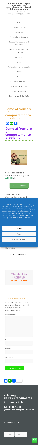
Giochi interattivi (19, 91)
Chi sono (19, 32)
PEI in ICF (19, 57)
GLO (19, 62)
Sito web (9, 357)
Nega (19, 234)
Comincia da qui (19, 27)
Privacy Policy (19, 244)
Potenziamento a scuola (19, 67)
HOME (19, 22)
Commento (10, 315)
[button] (35, 200)
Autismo (19, 72)
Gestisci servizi (18, 223)
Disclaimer (21, 434)
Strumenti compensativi (19, 81)
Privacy (9, 434)
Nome (8, 340)
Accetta (18, 228)
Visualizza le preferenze (19, 239)
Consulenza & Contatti (19, 96)
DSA (19, 76)
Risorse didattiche (19, 86)
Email (8, 349)
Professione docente (19, 37)
